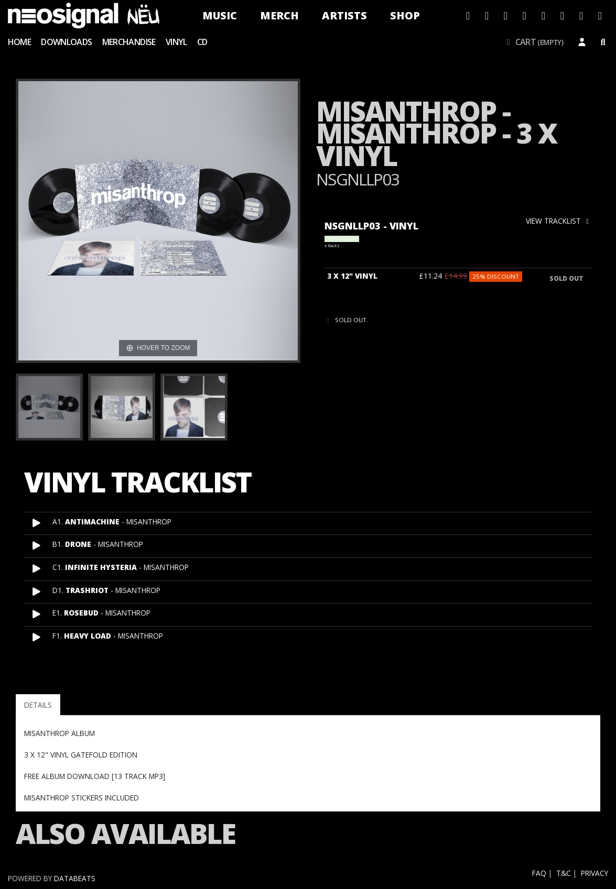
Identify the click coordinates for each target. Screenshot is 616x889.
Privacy (594, 873)
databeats (74, 878)
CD (202, 42)
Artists (344, 15)
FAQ (539, 873)
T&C (563, 873)
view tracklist (559, 221)
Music (219, 15)
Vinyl (176, 42)
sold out (566, 278)
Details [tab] (38, 705)
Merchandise (129, 42)
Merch (279, 15)
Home (19, 42)
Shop (405, 15)
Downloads (66, 42)
